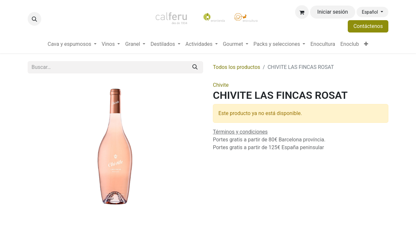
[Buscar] (195, 67)
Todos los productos (236, 67)
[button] (34, 19)
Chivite (220, 85)
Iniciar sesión (332, 12)
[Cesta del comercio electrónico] (302, 12)
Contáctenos (368, 26)
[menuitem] (72, 44)
